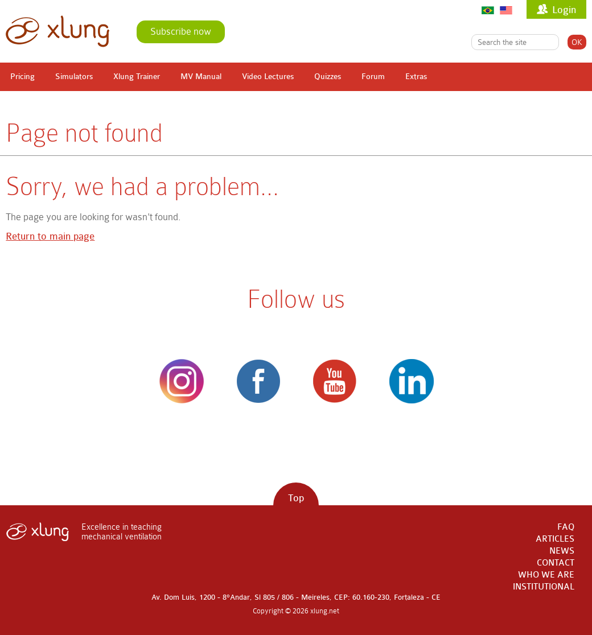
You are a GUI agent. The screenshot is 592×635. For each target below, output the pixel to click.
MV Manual (200, 76)
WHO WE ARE (546, 575)
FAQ (565, 527)
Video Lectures (268, 76)
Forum (373, 76)
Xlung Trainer (136, 76)
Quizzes (327, 76)
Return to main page (50, 236)
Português (488, 10)
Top (296, 498)
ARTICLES (555, 539)
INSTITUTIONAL (543, 587)
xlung (57, 31)
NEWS (561, 551)
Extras (416, 76)
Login (564, 10)
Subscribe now (180, 31)
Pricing (22, 76)
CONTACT (555, 563)
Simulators (74, 76)
